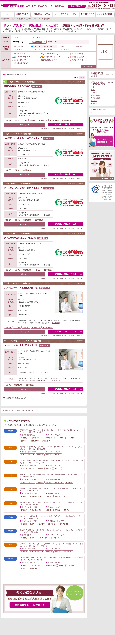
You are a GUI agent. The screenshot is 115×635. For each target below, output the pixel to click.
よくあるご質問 (105, 14)
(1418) (20, 63)
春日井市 (94, 103)
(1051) (19, 60)
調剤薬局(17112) (18, 46)
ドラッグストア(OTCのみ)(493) (42, 49)
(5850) (77, 57)
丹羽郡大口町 (95, 98)
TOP (7, 14)
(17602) (21, 57)
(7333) (48, 60)
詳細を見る (25, 125)
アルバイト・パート (32, 37)
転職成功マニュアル (42, 14)
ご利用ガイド (88, 14)
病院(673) (61, 46)
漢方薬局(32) (17, 49)
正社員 (15, 37)
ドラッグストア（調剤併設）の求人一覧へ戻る (18, 410)
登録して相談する (77, 6)
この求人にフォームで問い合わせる (66, 125)
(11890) (75, 54)
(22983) (75, 60)
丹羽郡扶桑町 (95, 95)
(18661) (49, 54)
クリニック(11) (63, 49)
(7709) (50, 57)
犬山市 (93, 113)
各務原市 (94, 92)
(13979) (19, 54)
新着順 (76, 77)
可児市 (93, 90)
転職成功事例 (22, 14)
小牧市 (93, 87)
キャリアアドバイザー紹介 (66, 14)
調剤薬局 (94, 76)
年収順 (82, 77)
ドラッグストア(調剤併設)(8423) (42, 46)
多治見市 (94, 101)
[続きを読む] (56, 323)
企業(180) (78, 46)
